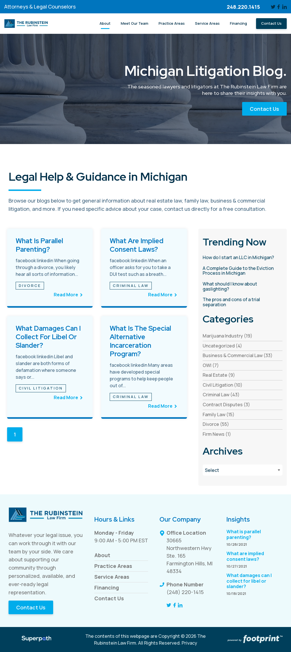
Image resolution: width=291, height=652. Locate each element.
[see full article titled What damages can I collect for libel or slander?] (50, 367)
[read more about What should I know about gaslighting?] (242, 286)
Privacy (189, 643)
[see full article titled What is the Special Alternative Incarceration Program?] (144, 367)
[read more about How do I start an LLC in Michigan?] (242, 257)
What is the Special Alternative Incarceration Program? (140, 341)
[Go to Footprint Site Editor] (255, 639)
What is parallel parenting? (39, 245)
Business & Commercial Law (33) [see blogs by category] (238, 355)
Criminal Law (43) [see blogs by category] (221, 394)
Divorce (30, 285)
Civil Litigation (41, 388)
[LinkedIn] (284, 7)
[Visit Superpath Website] (36, 639)
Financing (106, 587)
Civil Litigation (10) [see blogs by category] (222, 385)
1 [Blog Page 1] (15, 434)
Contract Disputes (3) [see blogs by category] (226, 404)
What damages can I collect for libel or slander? (48, 337)
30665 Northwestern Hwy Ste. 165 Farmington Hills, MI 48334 (190, 555)
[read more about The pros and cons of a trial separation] (242, 302)
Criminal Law (131, 285)
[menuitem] (105, 23)
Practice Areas (113, 566)
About (102, 555)
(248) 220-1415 (185, 592)
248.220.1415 (243, 6)
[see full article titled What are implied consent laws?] (144, 268)
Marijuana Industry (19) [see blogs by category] (227, 336)
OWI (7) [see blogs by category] (211, 365)
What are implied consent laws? (136, 245)
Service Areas (111, 576)
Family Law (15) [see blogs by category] (218, 414)
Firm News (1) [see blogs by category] (217, 434)
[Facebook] (279, 7)
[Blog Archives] (242, 470)
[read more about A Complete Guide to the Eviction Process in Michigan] (242, 271)
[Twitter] (273, 7)
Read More (66, 294)
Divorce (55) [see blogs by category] (216, 424)
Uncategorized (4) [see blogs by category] (222, 346)
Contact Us (264, 108)
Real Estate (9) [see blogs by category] (219, 375)
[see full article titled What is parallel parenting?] (50, 268)
